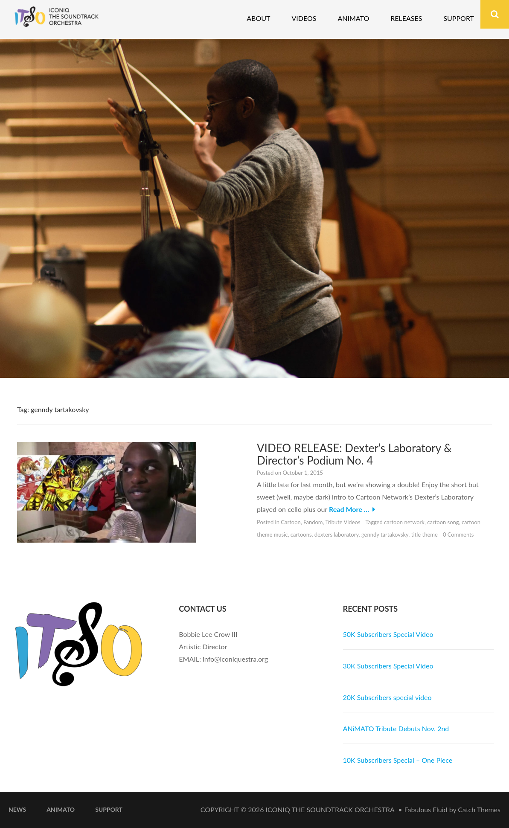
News (17, 809)
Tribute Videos (342, 522)
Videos (303, 18)
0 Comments (458, 534)
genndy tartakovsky (384, 534)
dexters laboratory (336, 534)
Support (458, 18)
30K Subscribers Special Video (388, 666)
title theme (424, 534)
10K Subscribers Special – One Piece (398, 760)
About (258, 18)
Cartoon (291, 522)
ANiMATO (61, 809)
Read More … (349, 509)
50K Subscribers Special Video (388, 634)
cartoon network (404, 522)
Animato (353, 18)
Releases (406, 18)
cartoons (301, 534)
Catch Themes (479, 809)
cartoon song (443, 522)
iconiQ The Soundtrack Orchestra (330, 809)
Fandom (313, 522)
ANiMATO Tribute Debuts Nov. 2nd (396, 728)
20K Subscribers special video (387, 697)
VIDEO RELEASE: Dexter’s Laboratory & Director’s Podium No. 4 (354, 454)
